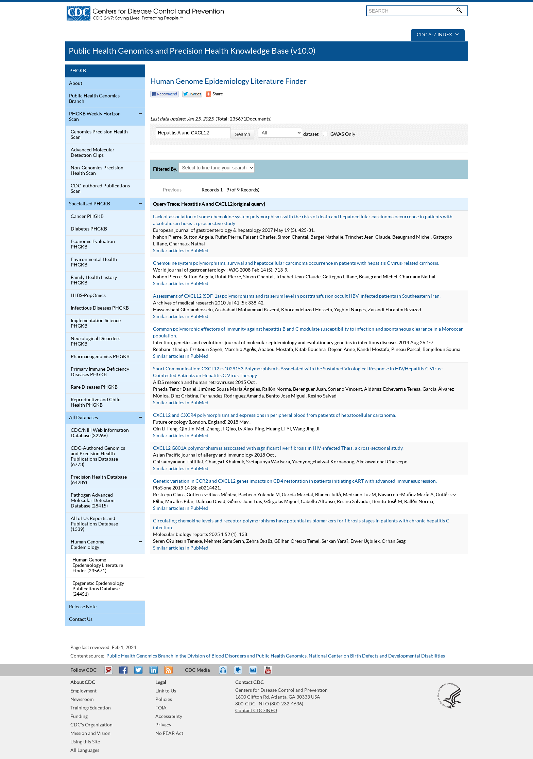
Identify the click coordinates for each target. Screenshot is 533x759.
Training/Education (90, 708)
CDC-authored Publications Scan (100, 189)
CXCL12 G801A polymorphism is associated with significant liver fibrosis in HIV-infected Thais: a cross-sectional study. (278, 448)
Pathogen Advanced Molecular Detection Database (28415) (93, 500)
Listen (223, 673)
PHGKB (77, 71)
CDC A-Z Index (438, 35)
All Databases (83, 417)
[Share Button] (214, 94)
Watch (239, 673)
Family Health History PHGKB (94, 280)
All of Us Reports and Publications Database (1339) (94, 524)
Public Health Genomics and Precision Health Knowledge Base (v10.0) (192, 51)
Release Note (83, 607)
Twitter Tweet (192, 94)
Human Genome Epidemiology (87, 545)
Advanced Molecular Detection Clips (93, 153)
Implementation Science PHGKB (96, 323)
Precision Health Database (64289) (99, 480)
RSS (167, 673)
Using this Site (85, 742)
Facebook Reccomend (164, 94)
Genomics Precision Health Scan (99, 135)
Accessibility (168, 716)
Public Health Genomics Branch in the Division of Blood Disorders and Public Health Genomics (206, 656)
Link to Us (165, 691)
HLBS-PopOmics (88, 295)
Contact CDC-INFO (256, 710)
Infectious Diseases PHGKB (100, 308)
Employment (83, 691)
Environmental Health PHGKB (94, 262)
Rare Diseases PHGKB (94, 387)
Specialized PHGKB (89, 204)
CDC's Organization (91, 725)
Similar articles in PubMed (180, 250)
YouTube (271, 673)
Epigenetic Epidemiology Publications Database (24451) (98, 589)
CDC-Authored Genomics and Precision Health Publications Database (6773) (98, 456)
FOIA (161, 708)
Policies (163, 699)
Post (153, 673)
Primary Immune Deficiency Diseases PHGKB (100, 372)
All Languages (84, 750)
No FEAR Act (169, 733)
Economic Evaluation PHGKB (93, 244)
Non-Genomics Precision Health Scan (97, 171)
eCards (254, 673)
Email (108, 673)
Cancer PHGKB (87, 216)
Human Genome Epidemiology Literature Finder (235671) (97, 565)
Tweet (139, 673)
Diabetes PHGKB (89, 229)
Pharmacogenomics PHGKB (100, 356)
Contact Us (80, 619)
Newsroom (81, 699)
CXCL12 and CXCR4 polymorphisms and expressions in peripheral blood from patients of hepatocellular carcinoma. (274, 415)
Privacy (163, 725)
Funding (79, 716)
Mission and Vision (90, 733)
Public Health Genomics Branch (94, 99)
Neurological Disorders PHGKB (95, 341)
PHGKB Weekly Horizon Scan (95, 117)
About (75, 83)
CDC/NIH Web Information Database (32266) (100, 433)
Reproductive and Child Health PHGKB (96, 402)
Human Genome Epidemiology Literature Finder (228, 81)
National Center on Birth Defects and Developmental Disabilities (377, 656)
